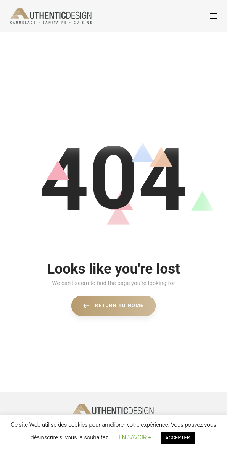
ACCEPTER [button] (178, 437)
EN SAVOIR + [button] (135, 437)
